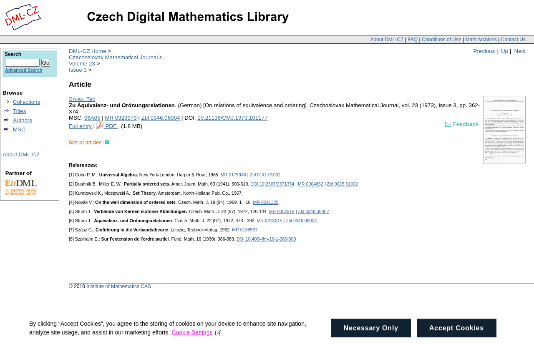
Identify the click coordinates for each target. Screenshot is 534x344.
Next (520, 51)
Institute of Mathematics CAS (118, 286)
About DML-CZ (386, 40)
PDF (111, 126)
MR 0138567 (244, 229)
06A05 (92, 118)
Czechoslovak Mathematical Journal (113, 57)
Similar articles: (86, 143)
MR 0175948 (233, 174)
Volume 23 (82, 63)
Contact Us (513, 40)
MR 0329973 (120, 118)
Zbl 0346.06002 (313, 211)
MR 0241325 (265, 202)
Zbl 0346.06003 (301, 220)
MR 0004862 (310, 183)
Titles (19, 111)
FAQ (413, 40)
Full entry (80, 126)
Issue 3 (78, 70)
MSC (19, 129)
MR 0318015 (269, 220)
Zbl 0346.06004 (160, 118)
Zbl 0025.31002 (342, 183)
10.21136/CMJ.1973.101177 (232, 118)
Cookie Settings (196, 334)
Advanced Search (23, 70)
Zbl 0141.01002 (264, 174)
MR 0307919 (282, 211)
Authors (22, 120)
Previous (484, 51)
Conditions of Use (441, 40)
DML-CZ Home (87, 51)
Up (504, 51)
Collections (26, 102)
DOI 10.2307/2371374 (272, 183)
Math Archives (480, 40)
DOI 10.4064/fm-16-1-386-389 (266, 238)
